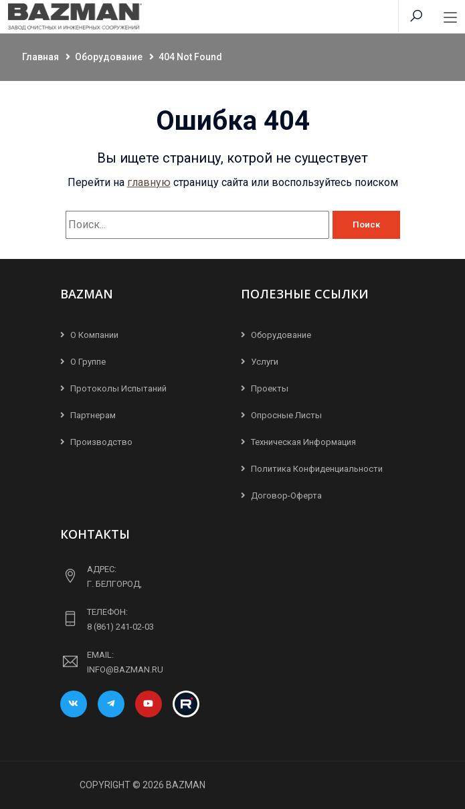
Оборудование (281, 335)
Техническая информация (303, 442)
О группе (88, 362)
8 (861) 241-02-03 (120, 627)
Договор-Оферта (286, 495)
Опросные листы (286, 415)
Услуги (264, 362)
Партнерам (93, 415)
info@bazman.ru (125, 669)
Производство (101, 442)
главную (149, 182)
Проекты (269, 388)
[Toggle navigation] (450, 18)
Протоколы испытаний (118, 388)
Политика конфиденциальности (317, 469)
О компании (94, 335)
